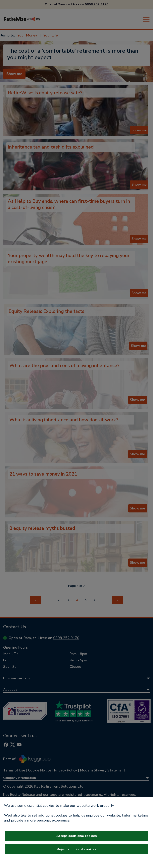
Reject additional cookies (76, 849)
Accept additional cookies (76, 836)
